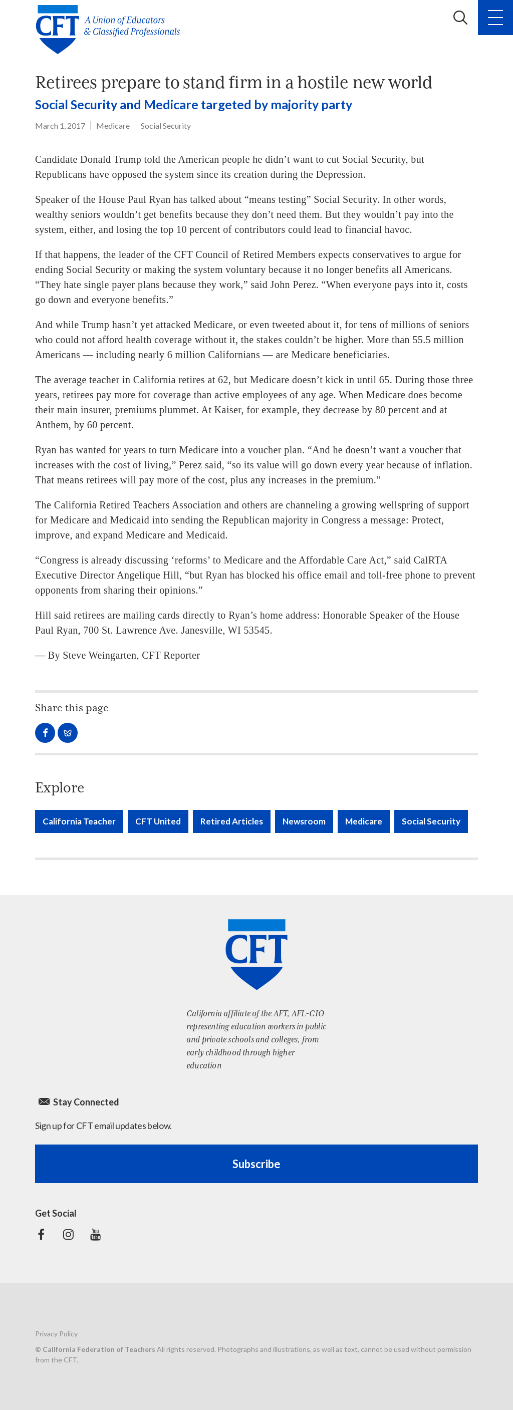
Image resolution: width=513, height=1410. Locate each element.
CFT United (158, 821)
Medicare (113, 125)
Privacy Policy (56, 1333)
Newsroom (304, 821)
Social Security (166, 125)
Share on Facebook (45, 733)
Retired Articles (231, 821)
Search (460, 17)
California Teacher (79, 821)
